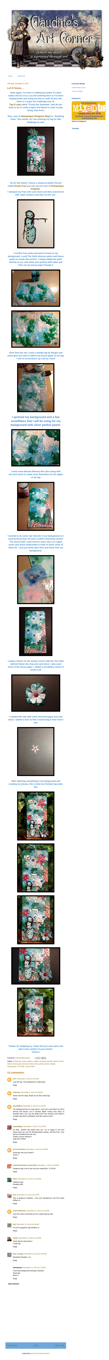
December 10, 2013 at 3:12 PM (28, 1195)
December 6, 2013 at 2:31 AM (28, 1079)
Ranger (52, 1064)
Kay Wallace (17, 1106)
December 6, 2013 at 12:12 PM (34, 1126)
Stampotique (12, 1066)
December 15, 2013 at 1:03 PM (30, 1238)
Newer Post (12, 1345)
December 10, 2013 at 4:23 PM (37, 1211)
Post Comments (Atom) (40, 1353)
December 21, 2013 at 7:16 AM (34, 1267)
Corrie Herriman (19, 1149)
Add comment (13, 1284)
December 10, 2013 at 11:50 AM (29, 1179)
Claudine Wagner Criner (79, 87)
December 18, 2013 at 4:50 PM (35, 1254)
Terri (14, 1079)
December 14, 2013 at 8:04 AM (28, 1224)
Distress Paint (12, 1064)
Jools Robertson (19, 1211)
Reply (15, 1085)
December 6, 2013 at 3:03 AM (32, 1092)
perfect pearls (44, 1064)
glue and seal (23, 1064)
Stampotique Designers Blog (35, 116)
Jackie (15, 1238)
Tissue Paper (30, 1066)
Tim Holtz (20, 1066)
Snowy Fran (20, 186)
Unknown (16, 1092)
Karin (15, 1179)
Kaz (14, 1224)
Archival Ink (17, 1061)
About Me (21, 76)
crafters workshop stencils (42, 1061)
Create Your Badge (77, 91)
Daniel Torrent (58, 1061)
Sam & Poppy (18, 1254)
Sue (14, 1195)
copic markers (27, 1061)
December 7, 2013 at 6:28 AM (48, 1165)
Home (10, 76)
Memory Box (33, 1064)
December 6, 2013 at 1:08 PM (37, 1149)
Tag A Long (15, 104)
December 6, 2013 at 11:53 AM (34, 1106)
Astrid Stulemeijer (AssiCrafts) (25, 1165)
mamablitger (18, 1126)
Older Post (59, 1345)
